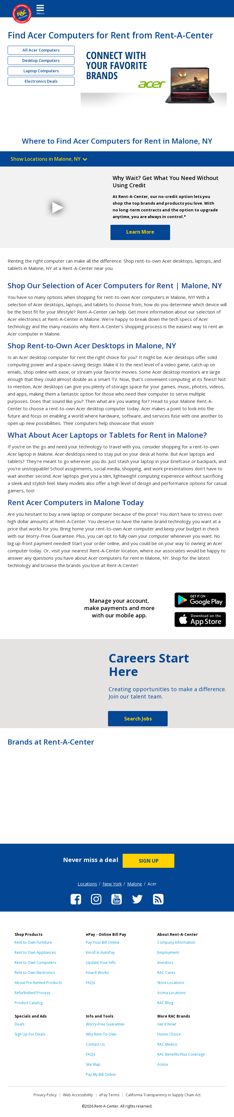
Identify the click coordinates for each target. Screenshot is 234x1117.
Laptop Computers (41, 71)
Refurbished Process (32, 992)
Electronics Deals (41, 81)
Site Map (93, 1064)
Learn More (140, 231)
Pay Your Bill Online (102, 942)
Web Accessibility (78, 1094)
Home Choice (169, 1034)
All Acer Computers (41, 50)
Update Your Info (101, 962)
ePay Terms (109, 1094)
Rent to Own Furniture (33, 942)
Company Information (176, 942)
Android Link (200, 602)
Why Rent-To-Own (101, 1034)
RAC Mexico (167, 1044)
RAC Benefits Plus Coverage (181, 1054)
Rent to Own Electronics (35, 972)
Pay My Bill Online (101, 1074)
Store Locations (170, 982)
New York (112, 884)
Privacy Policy (45, 1094)
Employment (168, 952)
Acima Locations (171, 992)
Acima (162, 1064)
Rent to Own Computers (35, 962)
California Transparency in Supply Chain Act (163, 1094)
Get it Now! (166, 1024)
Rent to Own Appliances (35, 952)
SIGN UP (149, 860)
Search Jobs (138, 718)
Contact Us (95, 1044)
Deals (19, 1024)
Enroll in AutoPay (100, 952)
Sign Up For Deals (30, 1034)
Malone (134, 884)
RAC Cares (166, 972)
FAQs (90, 982)
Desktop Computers (41, 60)
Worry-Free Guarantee (105, 1024)
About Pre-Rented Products (38, 982)
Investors (165, 962)
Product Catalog (29, 1002)
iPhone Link (200, 621)
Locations (87, 884)
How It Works (97, 972)
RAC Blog (165, 1002)
